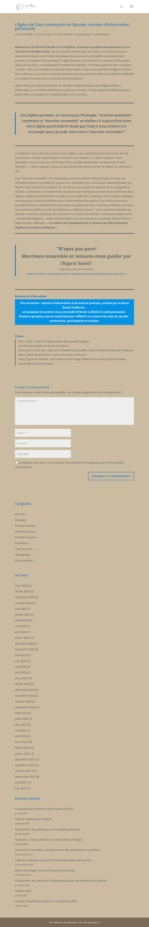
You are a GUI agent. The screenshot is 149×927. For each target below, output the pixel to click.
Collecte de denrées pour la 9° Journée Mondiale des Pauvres (53, 860)
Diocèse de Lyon (25, 531)
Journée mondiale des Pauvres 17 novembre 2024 (46, 901)
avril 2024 (21, 632)
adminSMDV (26, 34)
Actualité (20, 520)
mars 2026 (21, 585)
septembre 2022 (25, 707)
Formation (21, 543)
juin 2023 (20, 661)
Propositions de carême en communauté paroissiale (47, 829)
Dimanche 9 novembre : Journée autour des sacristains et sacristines (57, 850)
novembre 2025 (24, 597)
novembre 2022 (24, 696)
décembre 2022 (24, 690)
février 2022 (22, 747)
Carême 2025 (23, 891)
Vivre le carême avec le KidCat (33, 819)
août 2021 (21, 782)
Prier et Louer (23, 549)
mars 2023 (21, 678)
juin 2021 (20, 788)
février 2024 (22, 638)
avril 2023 (21, 672)
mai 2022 (20, 730)
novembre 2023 (24, 649)
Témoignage (22, 555)
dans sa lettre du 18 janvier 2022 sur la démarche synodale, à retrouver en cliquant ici (76, 273)
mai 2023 (20, 667)
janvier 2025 (22, 614)
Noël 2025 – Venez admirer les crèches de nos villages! (48, 839)
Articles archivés (64, 34)
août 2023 (21, 655)
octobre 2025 (23, 603)
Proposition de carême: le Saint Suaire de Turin (44, 809)
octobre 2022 (23, 701)
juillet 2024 (21, 620)
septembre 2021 (25, 776)
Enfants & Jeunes (25, 537)
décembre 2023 (24, 643)
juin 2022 (20, 724)
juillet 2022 (21, 719)
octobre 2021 (23, 771)
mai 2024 (20, 626)
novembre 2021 (24, 765)
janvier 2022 (22, 753)
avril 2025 (21, 609)
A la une (20, 514)
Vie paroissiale (82, 34)
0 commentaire (101, 34)
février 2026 (22, 591)
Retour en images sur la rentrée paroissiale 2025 (45, 870)
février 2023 (22, 684)
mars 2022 (21, 742)
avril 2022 (21, 736)
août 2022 (21, 713)
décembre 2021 (24, 759)
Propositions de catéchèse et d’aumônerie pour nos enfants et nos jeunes (61, 880)
